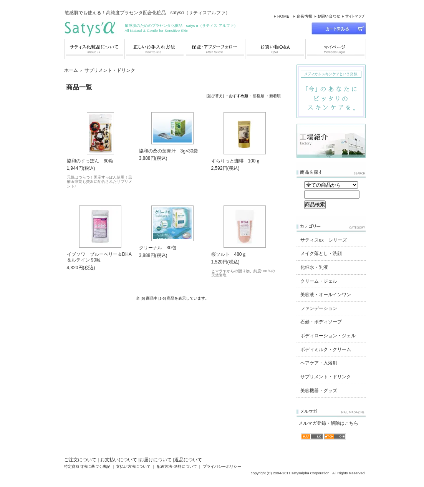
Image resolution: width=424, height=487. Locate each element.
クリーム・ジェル (318, 281)
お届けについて (155, 459)
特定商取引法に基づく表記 (87, 466)
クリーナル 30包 (157, 247)
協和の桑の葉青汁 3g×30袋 (168, 151)
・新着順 (273, 96)
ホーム (71, 70)
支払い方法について (133, 466)
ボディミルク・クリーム (325, 349)
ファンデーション (318, 308)
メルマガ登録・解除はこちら (328, 423)
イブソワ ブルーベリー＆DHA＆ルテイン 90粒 (99, 257)
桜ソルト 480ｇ (229, 254)
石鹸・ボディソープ (321, 322)
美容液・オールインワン (325, 294)
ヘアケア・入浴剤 (318, 363)
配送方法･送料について (177, 466)
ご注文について (80, 459)
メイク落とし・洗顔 (321, 253)
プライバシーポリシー (222, 466)
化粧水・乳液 (314, 267)
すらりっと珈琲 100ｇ (235, 161)
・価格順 (256, 96)
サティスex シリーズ (323, 240)
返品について (188, 459)
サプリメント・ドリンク (109, 70)
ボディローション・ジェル (328, 335)
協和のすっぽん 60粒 (90, 161)
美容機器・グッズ (318, 390)
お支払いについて (118, 459)
